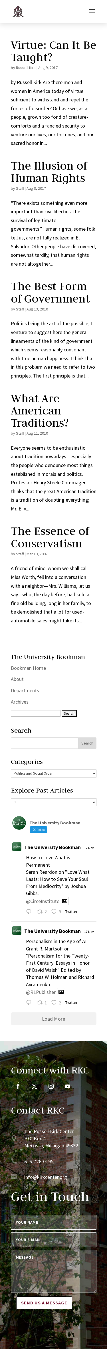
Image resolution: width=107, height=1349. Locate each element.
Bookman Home (28, 668)
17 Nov (89, 848)
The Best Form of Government (50, 292)
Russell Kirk (26, 67)
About (17, 679)
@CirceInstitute (42, 901)
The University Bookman (52, 847)
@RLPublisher (41, 992)
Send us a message (44, 1303)
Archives (20, 702)
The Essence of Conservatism (50, 537)
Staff (20, 188)
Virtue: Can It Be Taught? (53, 51)
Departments (25, 690)
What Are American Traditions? (39, 410)
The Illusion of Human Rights (49, 172)
